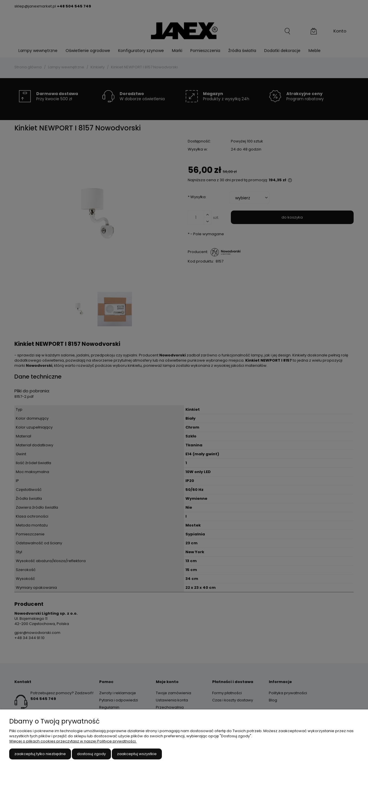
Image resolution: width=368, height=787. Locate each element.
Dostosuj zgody (91, 754)
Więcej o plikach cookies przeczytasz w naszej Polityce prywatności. (73, 741)
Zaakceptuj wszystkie (137, 754)
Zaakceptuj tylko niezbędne (40, 754)
